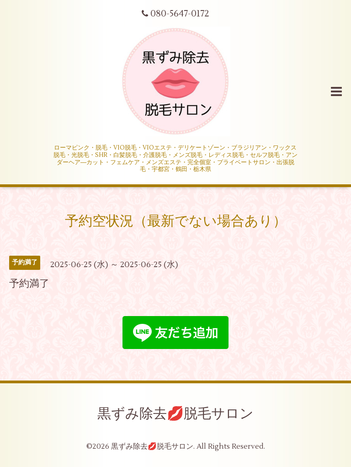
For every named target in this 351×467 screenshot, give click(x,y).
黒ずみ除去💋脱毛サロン (175, 414)
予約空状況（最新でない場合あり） (176, 221)
